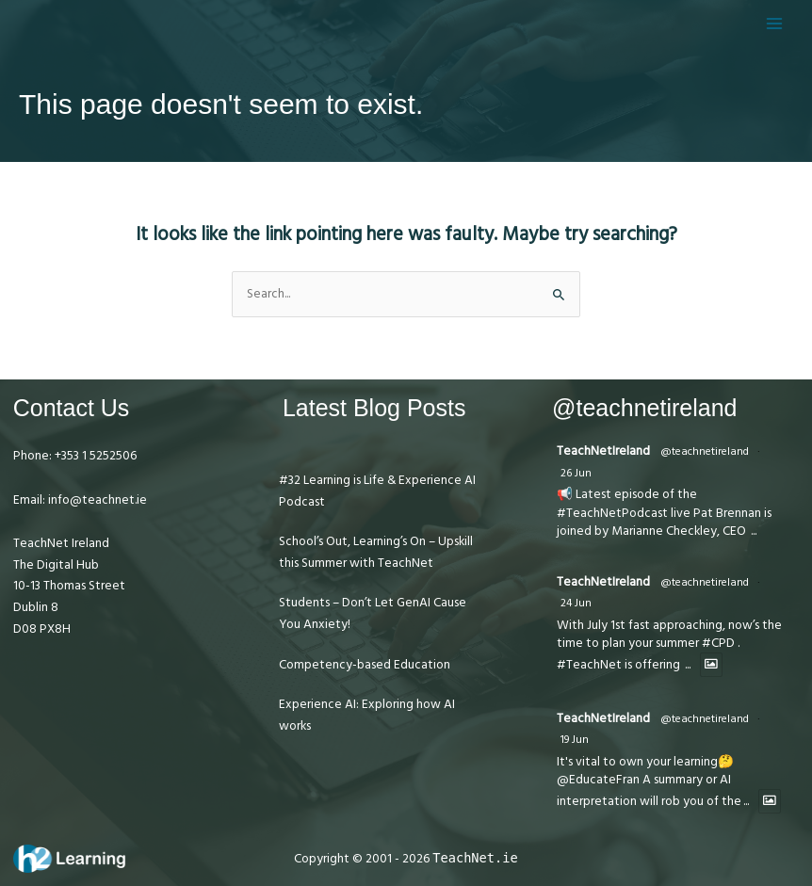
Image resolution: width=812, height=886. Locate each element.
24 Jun (576, 603)
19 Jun (574, 740)
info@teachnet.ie (96, 499)
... (753, 532)
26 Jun (576, 473)
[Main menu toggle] (774, 23)
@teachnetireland (704, 451)
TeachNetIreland (603, 451)
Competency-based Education (364, 664)
